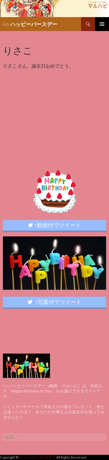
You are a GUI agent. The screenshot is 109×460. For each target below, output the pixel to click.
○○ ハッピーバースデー (30, 24)
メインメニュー (102, 24)
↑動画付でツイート (54, 225)
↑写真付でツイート (54, 301)
